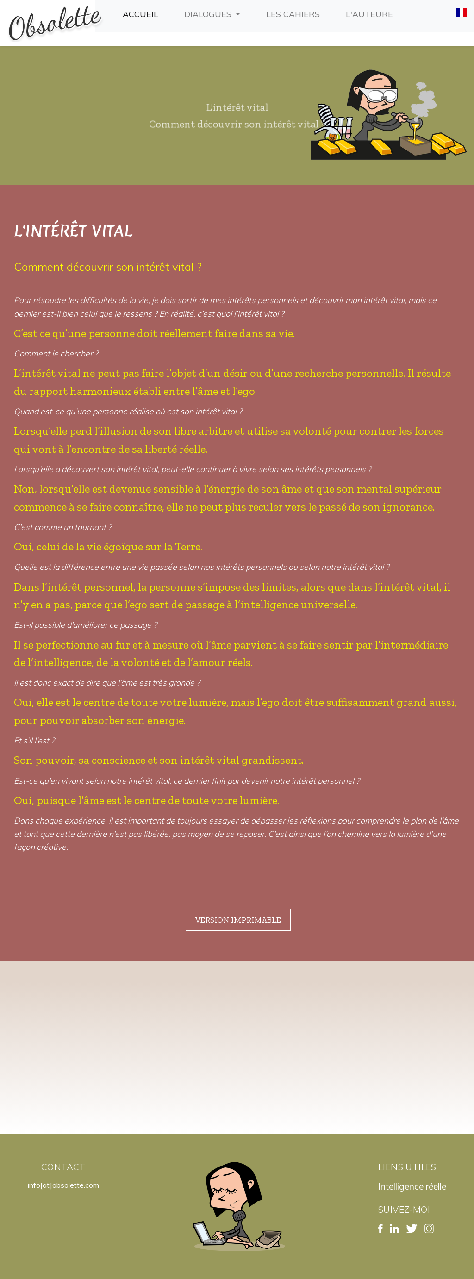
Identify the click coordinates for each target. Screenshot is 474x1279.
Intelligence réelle (412, 1186)
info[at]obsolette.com (63, 1185)
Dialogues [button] (209, 14)
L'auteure (371, 13)
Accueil (142, 13)
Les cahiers (295, 13)
